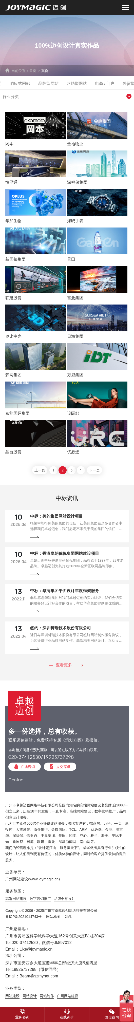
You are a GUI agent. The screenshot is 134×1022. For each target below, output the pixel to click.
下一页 (94, 470)
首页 (32, 71)
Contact (16, 779)
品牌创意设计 (64, 899)
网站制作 (47, 996)
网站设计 (30, 996)
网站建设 (12, 996)
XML (68, 917)
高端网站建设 (16, 899)
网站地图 (53, 917)
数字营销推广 (40, 899)
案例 (44, 71)
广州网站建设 (67, 996)
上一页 (39, 470)
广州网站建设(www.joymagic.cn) (32, 879)
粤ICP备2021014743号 (23, 917)
